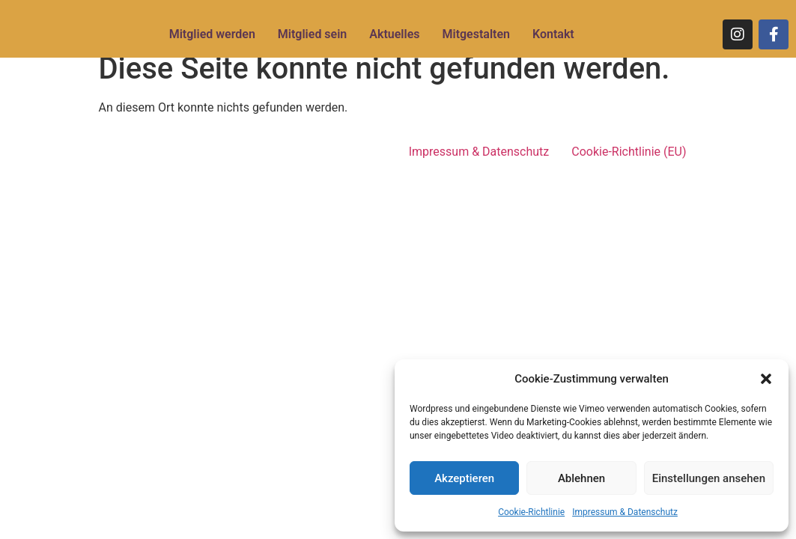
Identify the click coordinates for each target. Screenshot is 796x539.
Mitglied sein (312, 34)
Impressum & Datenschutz (625, 512)
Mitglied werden (212, 34)
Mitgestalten (476, 34)
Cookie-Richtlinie (531, 512)
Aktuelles (394, 34)
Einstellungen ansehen (708, 478)
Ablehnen (581, 478)
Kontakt (553, 34)
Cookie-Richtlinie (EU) (628, 151)
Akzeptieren (464, 478)
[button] (766, 378)
